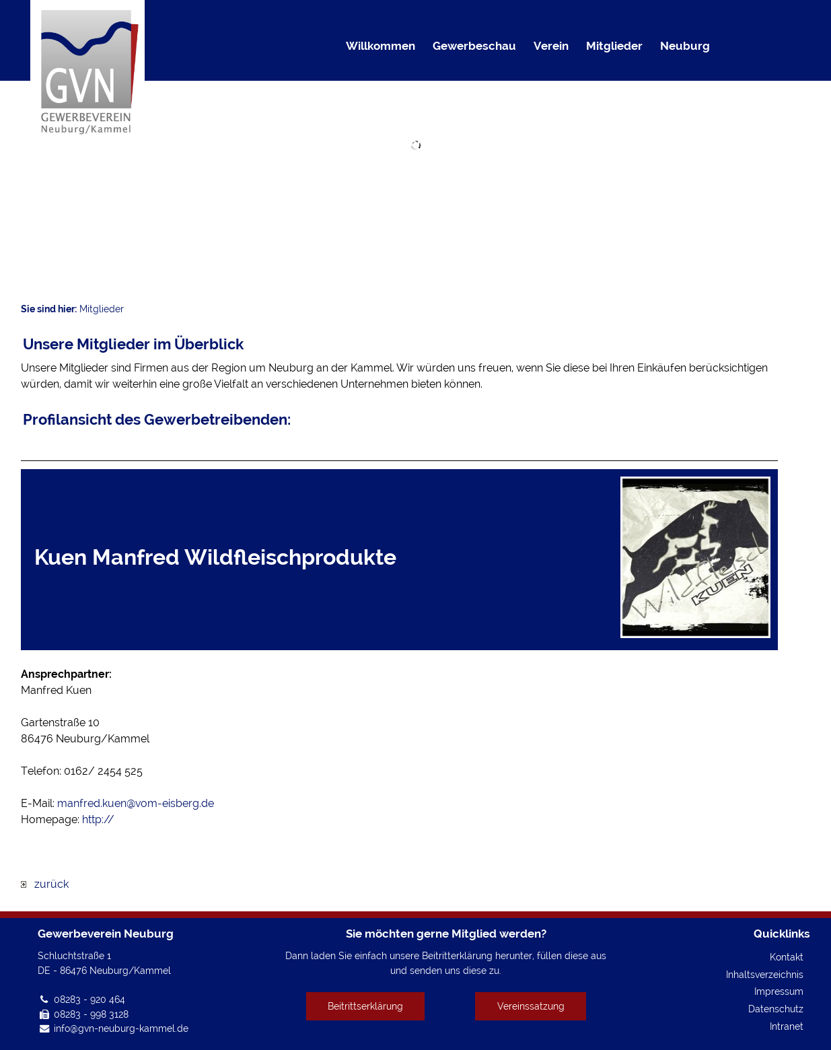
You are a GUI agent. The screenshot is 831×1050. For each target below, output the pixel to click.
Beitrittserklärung (365, 1006)
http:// (98, 819)
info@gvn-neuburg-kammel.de (121, 1028)
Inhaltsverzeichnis (764, 974)
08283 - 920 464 (89, 999)
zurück (45, 884)
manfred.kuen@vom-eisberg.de (135, 803)
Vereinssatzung (531, 1006)
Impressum (778, 991)
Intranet (786, 1026)
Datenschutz (775, 1008)
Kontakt (786, 957)
